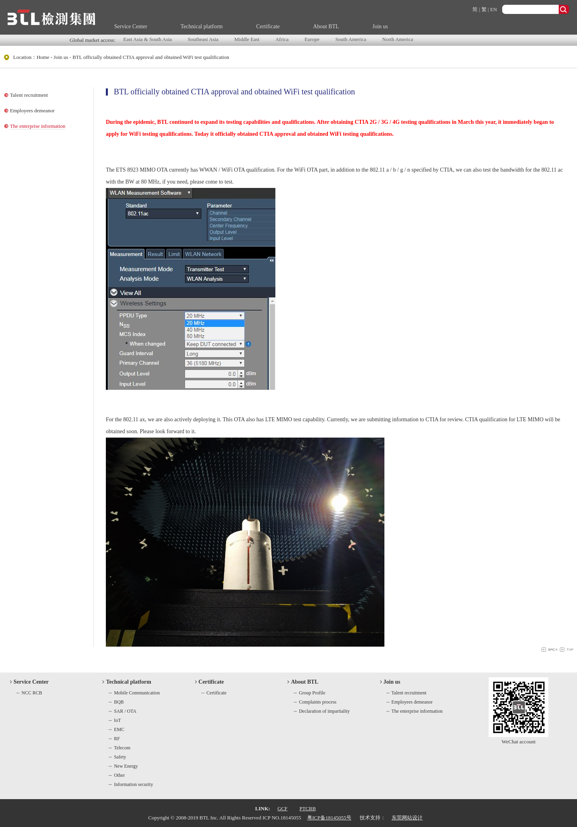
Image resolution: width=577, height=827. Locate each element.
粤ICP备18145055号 (329, 818)
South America (350, 39)
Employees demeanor (32, 110)
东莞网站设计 (407, 818)
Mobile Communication (137, 693)
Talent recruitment (29, 95)
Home (43, 57)
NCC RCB (31, 693)
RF (117, 738)
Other (119, 775)
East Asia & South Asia (147, 39)
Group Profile (312, 693)
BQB (119, 702)
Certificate (268, 26)
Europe (312, 39)
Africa (281, 39)
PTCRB (307, 808)
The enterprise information (37, 126)
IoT (117, 720)
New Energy (126, 766)
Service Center (130, 26)
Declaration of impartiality (324, 711)
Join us (380, 26)
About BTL (326, 26)
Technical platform (202, 26)
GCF (282, 808)
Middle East (246, 39)
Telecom (122, 748)
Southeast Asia (203, 39)
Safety (120, 757)
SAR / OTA (125, 711)
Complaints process (317, 702)
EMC (119, 729)
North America (397, 39)
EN (493, 9)
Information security (133, 784)
